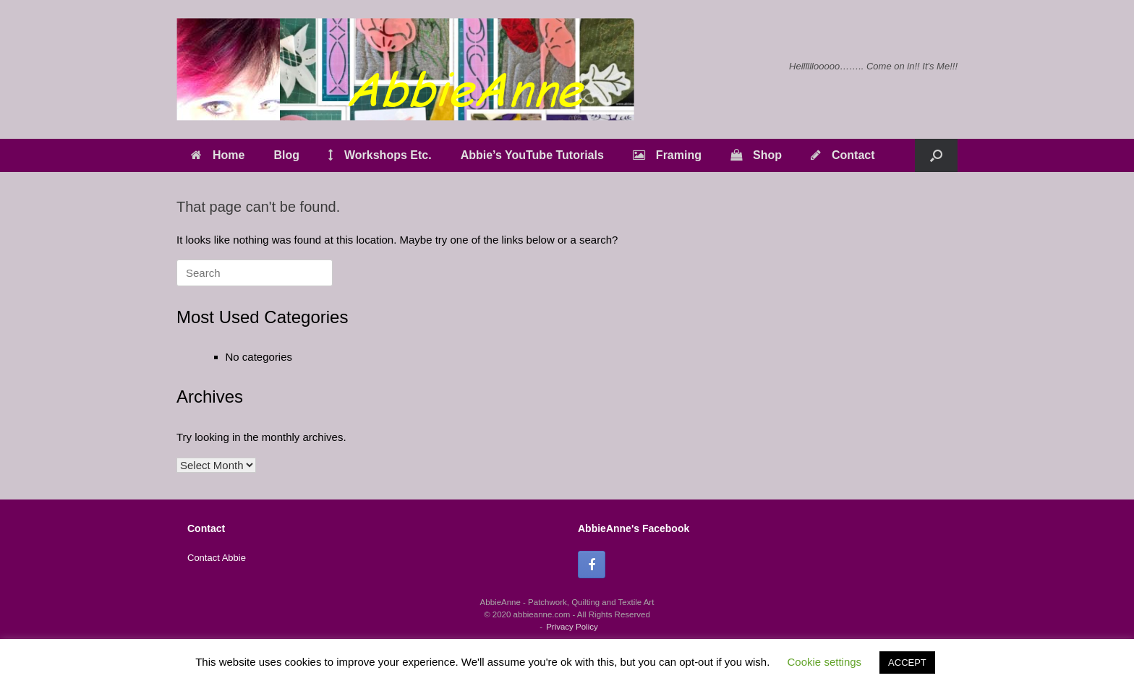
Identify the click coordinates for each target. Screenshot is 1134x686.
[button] (936, 155)
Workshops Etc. (380, 155)
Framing (667, 155)
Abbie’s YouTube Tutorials (532, 155)
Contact (843, 155)
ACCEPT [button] (907, 662)
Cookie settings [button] (825, 662)
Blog (286, 155)
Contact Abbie (216, 557)
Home (217, 155)
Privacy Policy (572, 626)
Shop (756, 155)
